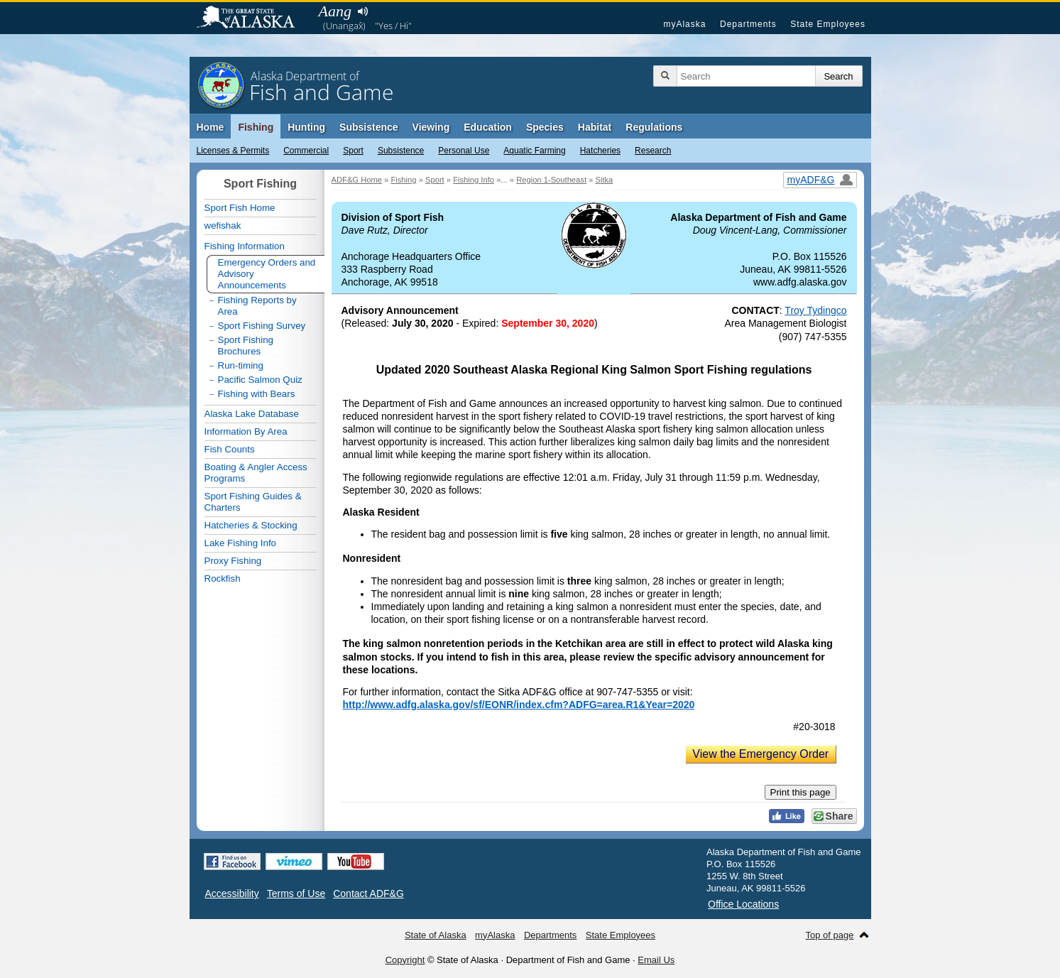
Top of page (830, 935)
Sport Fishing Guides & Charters (253, 502)
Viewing (431, 127)
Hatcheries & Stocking (250, 525)
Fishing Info (473, 179)
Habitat (594, 127)
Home (210, 127)
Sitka (604, 179)
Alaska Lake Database (251, 413)
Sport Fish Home (239, 207)
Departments (748, 24)
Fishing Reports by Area (257, 306)
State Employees (827, 24)
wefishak (222, 225)
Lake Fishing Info (240, 543)
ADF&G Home (357, 179)
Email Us (656, 960)
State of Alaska (253, 18)
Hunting (306, 127)
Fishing (255, 127)
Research (653, 151)
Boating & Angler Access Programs (255, 473)
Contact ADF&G (368, 893)
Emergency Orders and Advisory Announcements (267, 273)
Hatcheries (600, 151)
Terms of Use (296, 893)
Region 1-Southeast (551, 179)
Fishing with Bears (256, 394)
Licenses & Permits (233, 151)
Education (488, 127)
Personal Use (463, 151)
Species (545, 127)
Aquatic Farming (534, 151)
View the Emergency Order (760, 754)
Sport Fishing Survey (262, 325)
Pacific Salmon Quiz (260, 379)
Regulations (653, 127)
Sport (353, 151)
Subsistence (401, 151)
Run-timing (240, 365)
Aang (335, 11)
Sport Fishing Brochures (246, 346)
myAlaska (684, 24)
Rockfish (222, 578)
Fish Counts (229, 449)
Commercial (306, 151)
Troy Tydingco (815, 310)
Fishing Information (244, 246)
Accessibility (232, 893)
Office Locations (743, 904)
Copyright (405, 960)
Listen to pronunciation (363, 11)
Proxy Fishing (233, 560)
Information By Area (246, 431)
